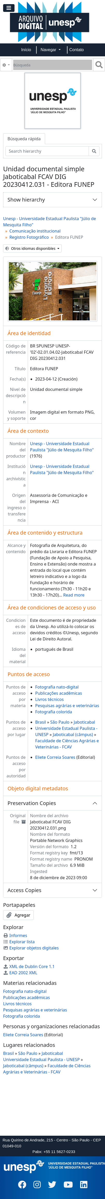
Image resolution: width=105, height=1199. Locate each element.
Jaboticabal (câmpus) (73, 734)
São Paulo (59, 722)
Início (26, 50)
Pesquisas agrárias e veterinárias (67, 705)
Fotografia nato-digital (57, 687)
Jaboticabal (84, 722)
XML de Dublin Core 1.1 (29, 966)
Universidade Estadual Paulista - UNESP (41, 1059)
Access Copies (24, 890)
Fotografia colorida (53, 712)
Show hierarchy (26, 199)
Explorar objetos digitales (31, 948)
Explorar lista (19, 942)
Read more (74, 595)
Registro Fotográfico (29, 237)
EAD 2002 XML (20, 973)
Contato (76, 50)
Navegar (49, 50)
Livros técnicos (49, 699)
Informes (15, 935)
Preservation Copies (32, 803)
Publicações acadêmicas (58, 693)
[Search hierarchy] (47, 151)
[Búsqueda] (52, 64)
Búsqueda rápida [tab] (24, 139)
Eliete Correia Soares (55, 757)
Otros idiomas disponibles (30, 248)
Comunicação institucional (35, 231)
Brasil (40, 722)
